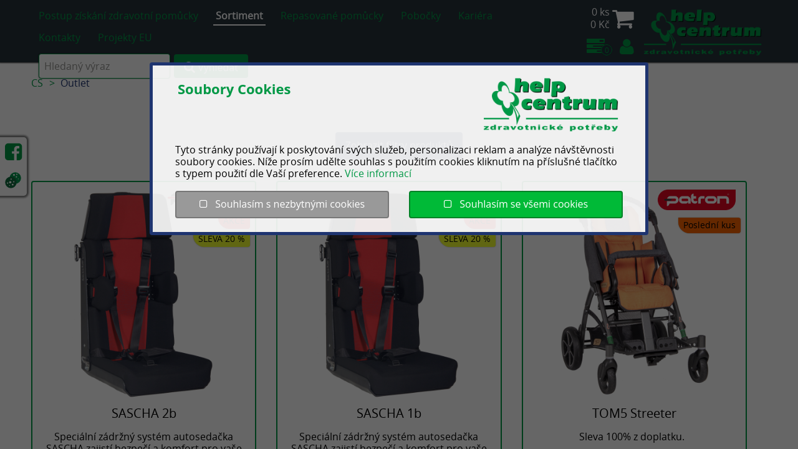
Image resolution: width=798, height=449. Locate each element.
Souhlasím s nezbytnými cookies (282, 204)
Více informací (378, 173)
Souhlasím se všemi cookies (516, 204)
